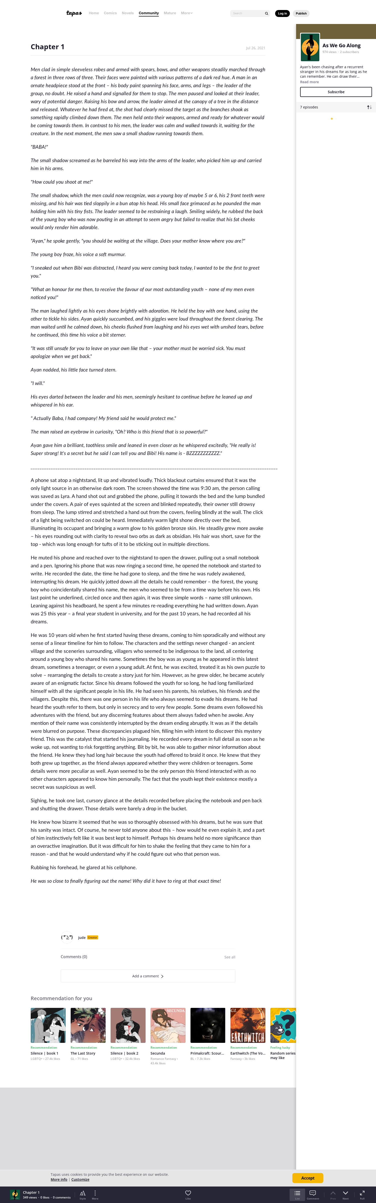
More (187, 13)
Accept (308, 1178)
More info (59, 1179)
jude (82, 937)
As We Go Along (342, 45)
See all (229, 957)
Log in (282, 13)
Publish (301, 13)
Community (149, 13)
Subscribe (336, 91)
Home (94, 13)
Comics (110, 13)
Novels (128, 13)
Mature (170, 13)
